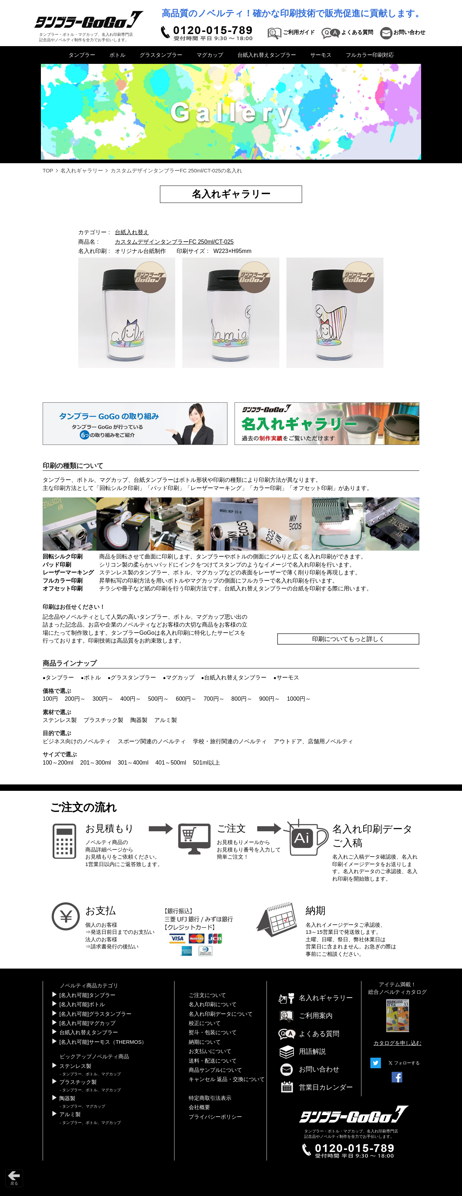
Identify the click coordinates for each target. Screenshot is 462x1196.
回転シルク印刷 (119, 488)
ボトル (117, 55)
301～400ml (133, 763)
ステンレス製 (60, 720)
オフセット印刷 (313, 488)
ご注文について (207, 995)
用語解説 (302, 1051)
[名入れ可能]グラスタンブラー (95, 1014)
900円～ (269, 699)
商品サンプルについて (215, 1070)
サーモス (321, 55)
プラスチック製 (103, 720)
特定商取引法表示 (210, 1098)
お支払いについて (210, 1051)
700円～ (214, 699)
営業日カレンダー (315, 1088)
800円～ (241, 699)
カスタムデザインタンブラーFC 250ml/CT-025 (174, 242)
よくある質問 (308, 1033)
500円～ (158, 699)
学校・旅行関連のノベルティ (230, 741)
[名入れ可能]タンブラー (87, 995)
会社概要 (199, 1107)
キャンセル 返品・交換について (227, 1079)
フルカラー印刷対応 (370, 55)
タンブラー (82, 55)
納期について (205, 1042)
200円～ (75, 699)
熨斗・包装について (213, 1032)
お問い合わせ (308, 1069)
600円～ (186, 699)
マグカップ (210, 55)
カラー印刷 (267, 488)
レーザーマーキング (216, 488)
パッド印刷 (165, 488)
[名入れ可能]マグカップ (87, 1023)
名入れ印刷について (213, 1004)
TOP (48, 170)
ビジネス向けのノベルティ (77, 741)
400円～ (130, 699)
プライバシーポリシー (215, 1117)
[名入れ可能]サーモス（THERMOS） (103, 1042)
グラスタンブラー (161, 55)
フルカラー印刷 (62, 581)
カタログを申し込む (397, 1043)
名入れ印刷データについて (221, 1014)
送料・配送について (213, 1061)
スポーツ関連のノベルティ (152, 741)
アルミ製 (165, 720)
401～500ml (170, 763)
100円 (50, 699)
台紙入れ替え (132, 232)
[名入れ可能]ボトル (82, 1004)
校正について (205, 1023)
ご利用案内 (305, 1015)
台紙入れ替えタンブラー (266, 55)
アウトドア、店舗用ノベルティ (313, 741)
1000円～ (299, 699)
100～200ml (58, 763)
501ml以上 (206, 763)
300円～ (102, 699)
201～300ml (95, 763)
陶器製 (138, 720)
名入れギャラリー (81, 170)
